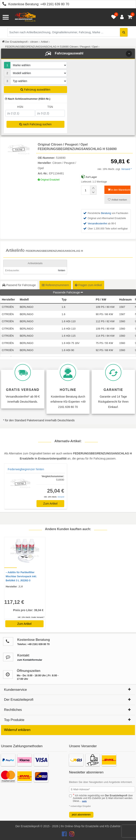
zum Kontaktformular (29, 659)
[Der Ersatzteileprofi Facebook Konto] (64, 835)
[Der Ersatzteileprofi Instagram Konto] (70, 835)
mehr (84, 801)
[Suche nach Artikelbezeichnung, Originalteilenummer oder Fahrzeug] (67, 32)
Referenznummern (55, 285)
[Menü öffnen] (5, 17)
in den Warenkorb (119, 189)
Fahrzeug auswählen (35, 89)
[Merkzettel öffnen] (112, 17)
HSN (20, 106)
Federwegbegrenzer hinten (26, 469)
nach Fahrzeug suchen (35, 124)
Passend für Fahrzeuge (19, 285)
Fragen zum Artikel (88, 285)
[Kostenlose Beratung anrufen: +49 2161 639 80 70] (3, 4)
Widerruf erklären (17, 730)
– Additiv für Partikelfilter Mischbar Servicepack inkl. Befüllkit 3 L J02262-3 (21, 576)
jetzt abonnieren (81, 814)
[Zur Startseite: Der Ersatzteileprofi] (25, 17)
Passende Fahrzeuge (68, 292)
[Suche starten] (124, 32)
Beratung (106, 213)
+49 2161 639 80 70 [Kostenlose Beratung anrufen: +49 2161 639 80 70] (54, 4)
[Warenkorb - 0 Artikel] (129, 17)
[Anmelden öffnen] (121, 17)
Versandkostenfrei (97, 223)
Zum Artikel (50, 503)
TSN (50, 106)
